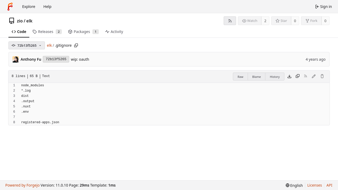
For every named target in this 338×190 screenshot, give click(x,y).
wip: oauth (80, 59)
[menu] (294, 185)
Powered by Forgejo (22, 185)
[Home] (10, 6)
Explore (28, 6)
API (329, 185)
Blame (256, 77)
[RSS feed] (230, 20)
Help (47, 6)
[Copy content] (298, 76)
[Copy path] (76, 45)
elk (29, 20)
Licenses (314, 185)
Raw (240, 77)
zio (20, 20)
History (275, 77)
